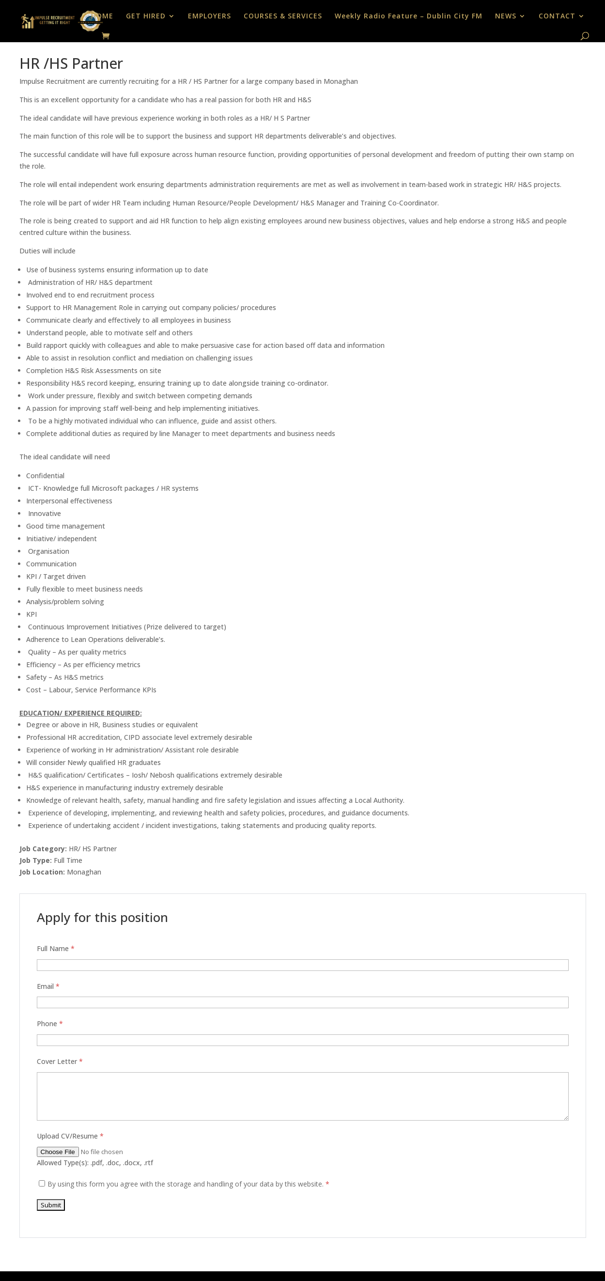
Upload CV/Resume (70, 1135)
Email (48, 986)
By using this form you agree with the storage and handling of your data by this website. (188, 1183)
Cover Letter (60, 1061)
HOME (102, 16)
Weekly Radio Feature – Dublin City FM (408, 16)
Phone (50, 1023)
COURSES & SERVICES (283, 16)
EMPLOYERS (209, 16)
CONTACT (557, 16)
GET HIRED (146, 16)
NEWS (505, 16)
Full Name (56, 948)
